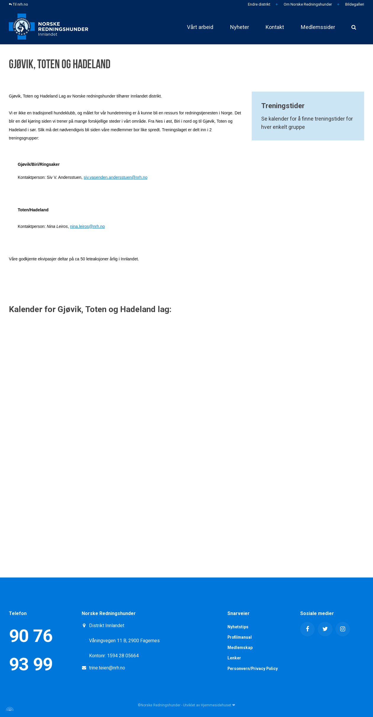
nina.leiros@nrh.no (87, 226)
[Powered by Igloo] (9, 709)
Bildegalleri (354, 4)
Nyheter (235, 26)
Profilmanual (240, 637)
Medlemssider (317, 26)
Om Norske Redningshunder (307, 4)
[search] (353, 26)
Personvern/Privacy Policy (253, 668)
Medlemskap (240, 647)
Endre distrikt (258, 4)
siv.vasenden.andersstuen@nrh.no (116, 177)
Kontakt (271, 26)
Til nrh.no (18, 4)
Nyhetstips (237, 626)
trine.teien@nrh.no (107, 668)
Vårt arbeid (193, 26)
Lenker (234, 658)
